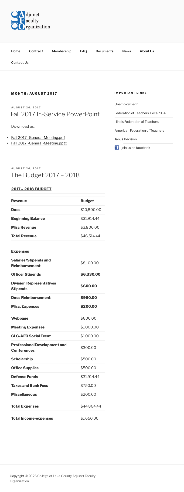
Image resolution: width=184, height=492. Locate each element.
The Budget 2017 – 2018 (45, 175)
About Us (147, 51)
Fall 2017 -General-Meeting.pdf (38, 137)
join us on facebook (136, 148)
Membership (61, 51)
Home (15, 51)
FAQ (83, 51)
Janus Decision (126, 139)
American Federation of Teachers (139, 130)
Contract (36, 51)
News (126, 51)
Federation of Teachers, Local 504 (140, 113)
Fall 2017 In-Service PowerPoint (55, 114)
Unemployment (126, 104)
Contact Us (19, 62)
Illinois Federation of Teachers (137, 122)
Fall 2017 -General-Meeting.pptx (39, 143)
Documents (104, 51)
